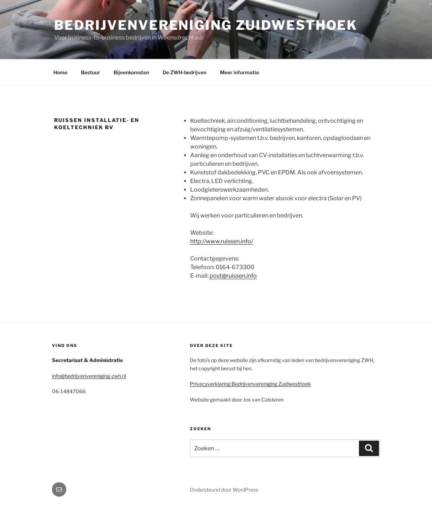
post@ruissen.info (233, 275)
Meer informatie (239, 72)
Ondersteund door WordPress (224, 490)
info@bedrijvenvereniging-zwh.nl (89, 376)
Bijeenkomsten (131, 72)
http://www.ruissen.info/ (221, 241)
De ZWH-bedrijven (184, 72)
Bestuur (90, 72)
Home (60, 72)
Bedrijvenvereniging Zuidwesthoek (205, 25)
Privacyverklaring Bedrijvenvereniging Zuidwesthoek (250, 384)
